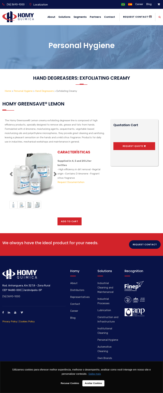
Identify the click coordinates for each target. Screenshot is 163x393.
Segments (80, 17)
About (51, 17)
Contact (109, 17)
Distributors (77, 290)
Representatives (80, 297)
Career (139, 4)
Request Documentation (70, 182)
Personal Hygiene (23, 91)
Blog (149, 4)
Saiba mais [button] (94, 374)
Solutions (64, 17)
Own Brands (104, 358)
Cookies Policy (27, 321)
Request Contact (137, 16)
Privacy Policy (9, 321)
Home (8, 91)
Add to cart (69, 221)
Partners (95, 17)
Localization (38, 4)
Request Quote (134, 146)
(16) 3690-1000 (13, 4)
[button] (10, 173)
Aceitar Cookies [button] (93, 383)
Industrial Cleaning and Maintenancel (105, 287)
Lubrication (104, 310)
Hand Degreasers (44, 91)
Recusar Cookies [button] (70, 383)
